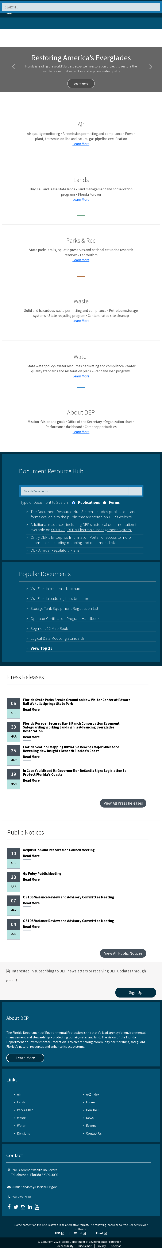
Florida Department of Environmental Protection (91, 1242)
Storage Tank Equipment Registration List (64, 608)
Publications (89, 502)
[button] (12, 64)
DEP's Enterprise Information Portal (69, 537)
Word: (80, 1233)
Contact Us (92, 1133)
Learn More (81, 83)
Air (17, 1094)
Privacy (101, 1246)
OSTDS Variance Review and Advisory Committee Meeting (68, 897)
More (31, 710)
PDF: (59, 1233)
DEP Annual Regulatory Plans (55, 550)
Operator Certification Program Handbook (65, 618)
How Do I (91, 1110)
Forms (114, 502)
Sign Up (135, 992)
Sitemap (116, 1246)
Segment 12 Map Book (49, 628)
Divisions (22, 1133)
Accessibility (65, 1246)
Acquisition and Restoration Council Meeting (59, 850)
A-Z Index (91, 1094)
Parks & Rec (23, 1110)
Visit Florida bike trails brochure (56, 588)
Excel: (101, 1233)
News (88, 1118)
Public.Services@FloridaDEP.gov (34, 1187)
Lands (20, 1102)
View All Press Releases (123, 803)
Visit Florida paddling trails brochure (60, 598)
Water (20, 1126)
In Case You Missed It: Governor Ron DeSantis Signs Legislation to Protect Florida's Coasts (75, 773)
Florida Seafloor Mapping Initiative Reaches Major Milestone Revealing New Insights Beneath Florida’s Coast (71, 749)
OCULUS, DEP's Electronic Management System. (91, 529)
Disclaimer (85, 1246)
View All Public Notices (123, 953)
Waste (20, 1118)
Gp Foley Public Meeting (42, 873)
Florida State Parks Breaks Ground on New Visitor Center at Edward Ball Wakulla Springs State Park (77, 702)
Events (89, 1126)
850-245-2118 (21, 1197)
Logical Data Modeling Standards (58, 638)
